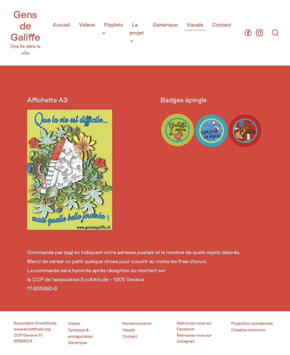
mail (68, 252)
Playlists (113, 25)
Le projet (137, 29)
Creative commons (248, 330)
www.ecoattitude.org (32, 329)
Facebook (186, 329)
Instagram (186, 341)
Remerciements (137, 323)
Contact (221, 25)
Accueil (61, 25)
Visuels (195, 25)
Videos (87, 25)
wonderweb (262, 323)
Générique (165, 25)
